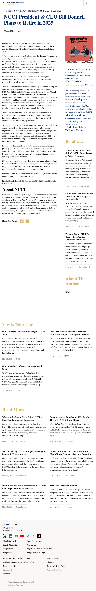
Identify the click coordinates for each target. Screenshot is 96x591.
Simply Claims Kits (10, 545)
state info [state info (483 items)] (85, 109)
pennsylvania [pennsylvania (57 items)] (69, 106)
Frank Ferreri (84, 186)
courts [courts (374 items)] (85, 84)
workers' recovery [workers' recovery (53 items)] (71, 124)
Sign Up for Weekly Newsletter (39, 548)
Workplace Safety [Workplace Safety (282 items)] (75, 127)
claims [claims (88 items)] (88, 75)
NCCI (18, 359)
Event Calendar (53, 558)
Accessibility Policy (54, 570)
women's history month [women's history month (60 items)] (84, 118)
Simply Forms (8, 548)
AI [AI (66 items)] (66, 69)
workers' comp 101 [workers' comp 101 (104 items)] (73, 121)
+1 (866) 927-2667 (10, 524)
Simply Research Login (36, 552)
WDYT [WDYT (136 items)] (89, 112)
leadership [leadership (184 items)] (77, 99)
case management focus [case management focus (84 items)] (74, 75)
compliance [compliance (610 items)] (73, 81)
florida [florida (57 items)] (82, 91)
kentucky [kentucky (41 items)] (68, 100)
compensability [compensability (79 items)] (71, 78)
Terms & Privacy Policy (56, 566)
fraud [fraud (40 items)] (87, 91)
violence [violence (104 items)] (81, 112)
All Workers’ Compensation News (16, 558)
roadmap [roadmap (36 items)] (78, 106)
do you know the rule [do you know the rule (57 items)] (72, 88)
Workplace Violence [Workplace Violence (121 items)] (75, 130)
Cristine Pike (38, 173)
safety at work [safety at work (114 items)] (71, 109)
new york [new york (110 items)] (77, 102)
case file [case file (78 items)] (78, 69)
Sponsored (7, 570)
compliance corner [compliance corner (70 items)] (72, 85)
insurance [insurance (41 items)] (77, 96)
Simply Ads (7, 552)
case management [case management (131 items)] (74, 72)
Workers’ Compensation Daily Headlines (19, 562)
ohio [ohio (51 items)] (83, 103)
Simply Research (9, 541)
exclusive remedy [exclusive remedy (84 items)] (72, 90)
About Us (50, 562)
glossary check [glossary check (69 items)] (71, 94)
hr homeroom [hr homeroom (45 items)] (69, 96)
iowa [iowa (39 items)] (88, 96)
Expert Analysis (9, 566)
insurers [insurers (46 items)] (83, 96)
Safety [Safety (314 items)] (85, 105)
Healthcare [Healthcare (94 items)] (82, 93)
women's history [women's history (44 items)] (70, 118)
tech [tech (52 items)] (66, 113)
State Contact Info (34, 541)
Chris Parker (84, 226)
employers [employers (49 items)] (84, 88)
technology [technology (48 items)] (73, 113)
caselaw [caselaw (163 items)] (86, 69)
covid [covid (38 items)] (91, 85)
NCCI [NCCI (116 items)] (86, 99)
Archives (6, 573)
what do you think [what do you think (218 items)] (75, 115)
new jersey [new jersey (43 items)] (68, 103)
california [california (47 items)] (71, 70)
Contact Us (31, 545)
